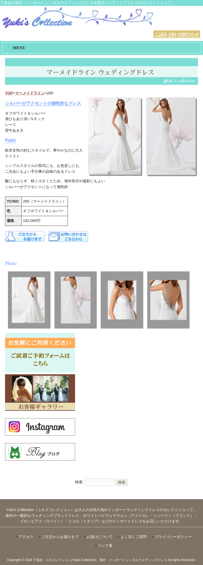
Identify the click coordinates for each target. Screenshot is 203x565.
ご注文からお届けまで (60, 537)
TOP (9, 93)
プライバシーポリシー (173, 537)
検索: (79, 482)
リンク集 (105, 546)
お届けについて (100, 537)
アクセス (26, 537)
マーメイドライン (30, 93)
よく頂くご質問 (133, 537)
